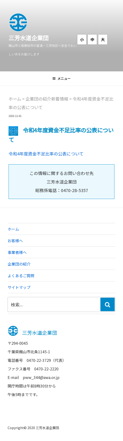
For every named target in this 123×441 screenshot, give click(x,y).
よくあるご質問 (21, 275)
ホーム (13, 229)
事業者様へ (17, 252)
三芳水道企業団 (29, 38)
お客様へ (15, 240)
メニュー (61, 78)
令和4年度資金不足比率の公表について (46, 153)
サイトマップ (19, 287)
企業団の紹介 (19, 264)
